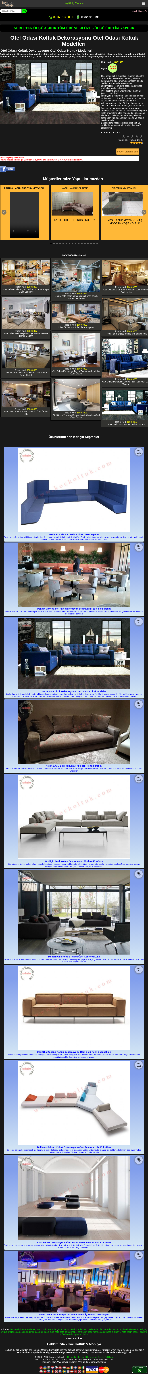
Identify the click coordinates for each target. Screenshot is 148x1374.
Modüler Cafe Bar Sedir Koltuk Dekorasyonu (74, 534)
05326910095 (87, 17)
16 (97, 243)
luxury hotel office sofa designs (131, 1329)
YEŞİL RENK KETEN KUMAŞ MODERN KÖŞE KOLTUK (122, 208)
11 (82, 243)
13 (88, 243)
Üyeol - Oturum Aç (139, 11)
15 (94, 243)
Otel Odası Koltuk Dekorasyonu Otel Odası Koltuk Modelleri (74, 691)
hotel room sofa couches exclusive (104, 1332)
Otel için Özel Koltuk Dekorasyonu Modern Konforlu (74, 861)
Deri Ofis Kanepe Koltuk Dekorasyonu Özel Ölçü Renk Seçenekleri (74, 1052)
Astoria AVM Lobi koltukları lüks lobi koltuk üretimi (74, 765)
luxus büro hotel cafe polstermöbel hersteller (65, 1332)
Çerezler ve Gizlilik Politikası (99, 1357)
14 (91, 243)
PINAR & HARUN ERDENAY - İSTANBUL (24, 188)
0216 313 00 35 (61, 17)
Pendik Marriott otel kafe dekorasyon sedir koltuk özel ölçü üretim (74, 608)
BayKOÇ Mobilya (74, 3)
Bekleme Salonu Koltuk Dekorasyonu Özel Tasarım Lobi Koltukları (74, 1147)
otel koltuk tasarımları (47, 1329)
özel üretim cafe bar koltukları (72, 1329)
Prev (4, 212)
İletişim (81, 1357)
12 (85, 243)
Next (144, 212)
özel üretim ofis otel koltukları (102, 1329)
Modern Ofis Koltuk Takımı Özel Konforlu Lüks (74, 956)
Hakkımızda (70, 1357)
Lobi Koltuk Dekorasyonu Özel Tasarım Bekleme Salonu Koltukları (74, 1242)
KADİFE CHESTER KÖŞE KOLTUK (73, 207)
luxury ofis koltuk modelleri (22, 1329)
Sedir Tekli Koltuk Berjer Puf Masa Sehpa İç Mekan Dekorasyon (74, 1314)
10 (78, 243)
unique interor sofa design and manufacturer (22, 1332)
